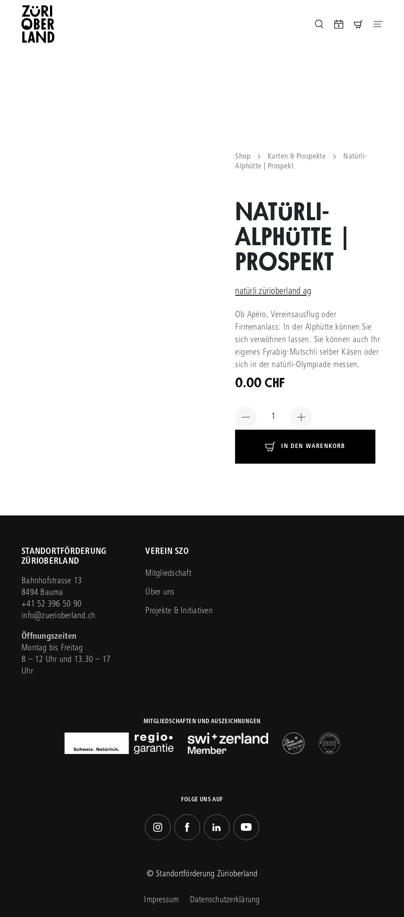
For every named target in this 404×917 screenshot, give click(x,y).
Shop (242, 157)
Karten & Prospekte (297, 157)
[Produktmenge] (273, 417)
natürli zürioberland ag (273, 292)
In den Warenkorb (313, 446)
